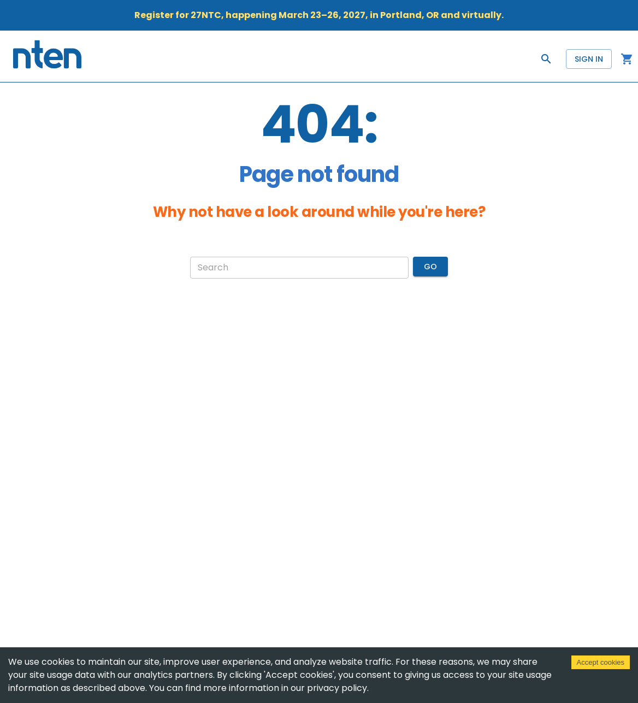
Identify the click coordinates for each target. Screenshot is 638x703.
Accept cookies (600, 662)
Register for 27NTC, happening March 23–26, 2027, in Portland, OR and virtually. (319, 15)
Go (430, 267)
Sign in (588, 59)
